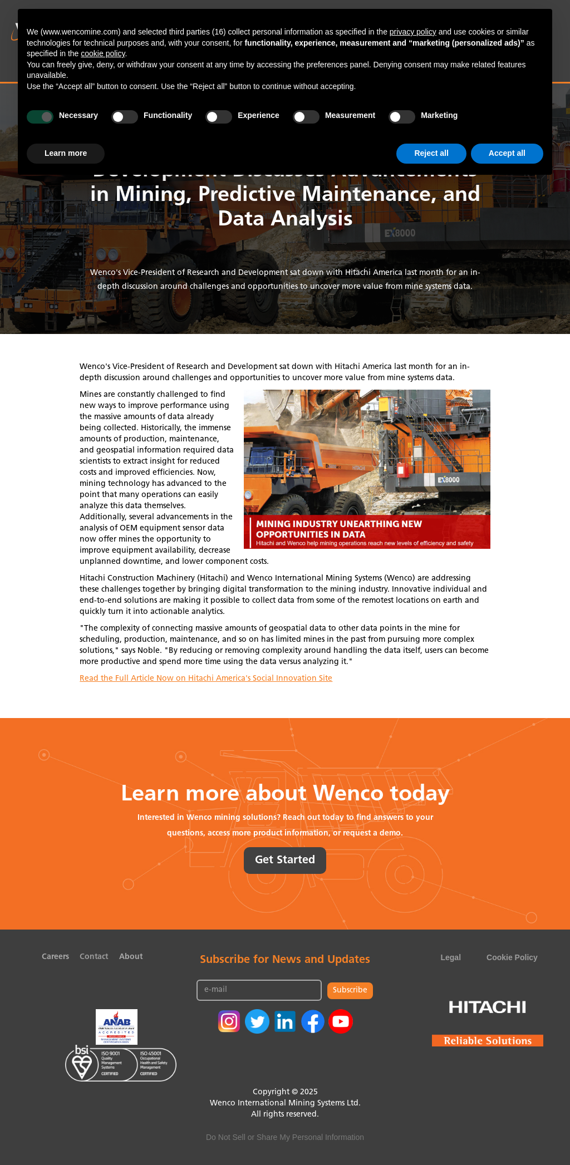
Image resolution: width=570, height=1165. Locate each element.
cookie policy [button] (103, 53)
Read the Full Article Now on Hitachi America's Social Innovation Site (206, 679)
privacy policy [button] (413, 31)
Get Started (285, 860)
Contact (94, 957)
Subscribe (350, 990)
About (130, 957)
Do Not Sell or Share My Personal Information (285, 1137)
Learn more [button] (66, 153)
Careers (55, 957)
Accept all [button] (507, 153)
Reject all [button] (431, 153)
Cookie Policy (512, 957)
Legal (450, 957)
